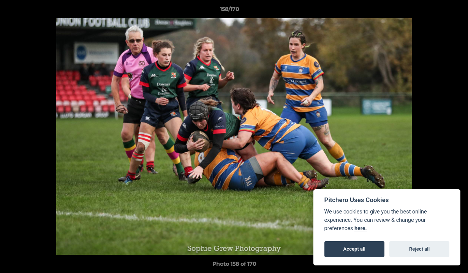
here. (360, 228)
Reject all (419, 249)
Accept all (354, 249)
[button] (436, 11)
